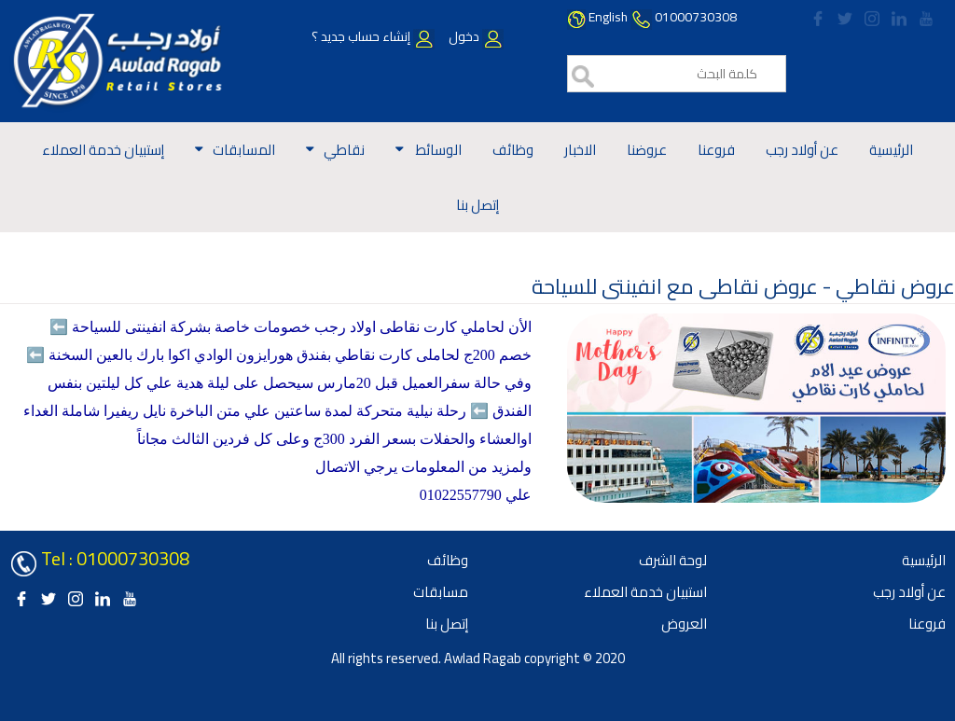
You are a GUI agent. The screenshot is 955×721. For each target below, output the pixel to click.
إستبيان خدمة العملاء (103, 149)
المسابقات (244, 149)
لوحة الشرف (673, 560)
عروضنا (647, 149)
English (608, 17)
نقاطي (344, 149)
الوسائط (437, 149)
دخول (475, 36)
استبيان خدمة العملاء (645, 591)
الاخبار (580, 149)
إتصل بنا (477, 204)
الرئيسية (891, 149)
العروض (684, 623)
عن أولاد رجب (802, 149)
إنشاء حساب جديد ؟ (373, 36)
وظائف (512, 149)
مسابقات (440, 591)
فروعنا (716, 149)
